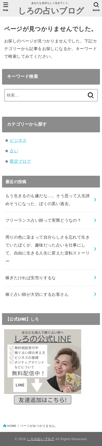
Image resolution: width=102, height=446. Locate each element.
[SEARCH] (96, 6)
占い (14, 150)
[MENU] (6, 6)
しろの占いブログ (51, 10)
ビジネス (18, 140)
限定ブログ (20, 161)
